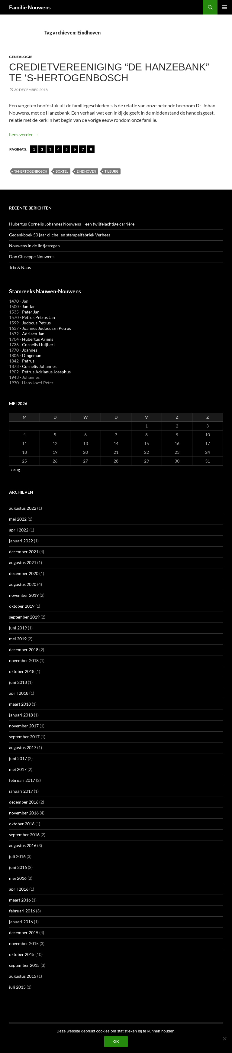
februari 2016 (22, 910)
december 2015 (23, 932)
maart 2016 (20, 899)
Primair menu (225, 7)
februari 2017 (22, 780)
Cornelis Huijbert (38, 344)
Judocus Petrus (36, 322)
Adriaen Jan (33, 333)
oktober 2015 (21, 954)
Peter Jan (31, 311)
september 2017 (24, 736)
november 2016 (24, 812)
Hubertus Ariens (37, 339)
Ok (116, 1041)
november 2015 (24, 943)
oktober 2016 (21, 823)
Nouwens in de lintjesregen (34, 245)
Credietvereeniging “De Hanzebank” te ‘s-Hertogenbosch (109, 72)
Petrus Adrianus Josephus (46, 371)
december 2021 (23, 551)
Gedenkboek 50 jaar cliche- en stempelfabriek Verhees (59, 234)
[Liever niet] (224, 1038)
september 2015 (24, 965)
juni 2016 (18, 867)
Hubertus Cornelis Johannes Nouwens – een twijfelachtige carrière (71, 223)
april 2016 (18, 889)
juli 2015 (17, 987)
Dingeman (31, 355)
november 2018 (24, 660)
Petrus (28, 360)
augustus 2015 (22, 976)
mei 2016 (18, 878)
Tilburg (111, 171)
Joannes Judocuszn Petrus (46, 328)
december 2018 (23, 649)
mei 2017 (18, 769)
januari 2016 (21, 921)
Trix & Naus (20, 267)
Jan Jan (29, 306)
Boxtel (62, 171)
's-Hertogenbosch (30, 171)
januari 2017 (21, 791)
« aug (15, 469)
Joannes (29, 350)
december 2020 (23, 573)
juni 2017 (18, 758)
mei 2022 (18, 519)
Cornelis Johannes (39, 366)
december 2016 (23, 801)
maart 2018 (20, 704)
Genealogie (20, 56)
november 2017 (24, 725)
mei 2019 (18, 638)
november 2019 (24, 595)
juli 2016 (17, 856)
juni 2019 (18, 627)
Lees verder (24, 134)
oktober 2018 (21, 671)
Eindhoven (86, 171)
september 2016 (24, 834)
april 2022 (18, 529)
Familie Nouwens (30, 7)
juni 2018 (18, 682)
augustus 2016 (22, 845)
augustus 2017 (22, 747)
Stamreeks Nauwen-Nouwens (45, 291)
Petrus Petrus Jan (38, 317)
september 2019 (24, 616)
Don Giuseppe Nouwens (31, 256)
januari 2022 (21, 540)
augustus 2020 (22, 584)
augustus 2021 (22, 562)
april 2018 (18, 693)
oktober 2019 (21, 606)
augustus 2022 (22, 508)
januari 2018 (21, 714)
